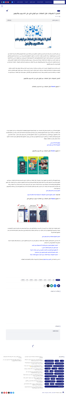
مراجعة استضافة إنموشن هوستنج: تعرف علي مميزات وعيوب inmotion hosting (34, 372)
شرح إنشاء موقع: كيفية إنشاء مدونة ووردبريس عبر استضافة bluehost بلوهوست (12, 360)
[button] (55, 285)
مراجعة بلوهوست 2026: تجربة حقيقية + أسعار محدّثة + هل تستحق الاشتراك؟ (33, 378)
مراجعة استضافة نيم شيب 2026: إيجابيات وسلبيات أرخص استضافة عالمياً (33, 369)
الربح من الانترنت (8, 5)
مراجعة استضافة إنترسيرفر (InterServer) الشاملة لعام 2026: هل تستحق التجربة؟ (34, 387)
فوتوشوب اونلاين (20, 2)
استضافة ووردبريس (59, 363)
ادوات (3, 5)
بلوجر (62, 376)
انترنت (56, 368)
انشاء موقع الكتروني (59, 371)
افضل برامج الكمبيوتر (49, 363)
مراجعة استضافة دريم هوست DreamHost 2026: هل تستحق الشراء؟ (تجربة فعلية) (33, 384)
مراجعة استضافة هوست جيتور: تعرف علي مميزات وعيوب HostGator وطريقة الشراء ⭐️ (33, 366)
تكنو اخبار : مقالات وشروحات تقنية (48, 392)
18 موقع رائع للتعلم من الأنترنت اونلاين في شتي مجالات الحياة (44, 250)
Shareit (53, 86)
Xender (53, 151)
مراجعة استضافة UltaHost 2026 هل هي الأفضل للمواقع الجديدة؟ (34, 381)
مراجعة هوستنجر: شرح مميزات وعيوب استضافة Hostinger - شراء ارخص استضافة (34, 360)
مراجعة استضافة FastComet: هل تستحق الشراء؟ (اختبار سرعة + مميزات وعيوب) (34, 363)
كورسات (49, 5)
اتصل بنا (26, 2)
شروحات (15, 5)
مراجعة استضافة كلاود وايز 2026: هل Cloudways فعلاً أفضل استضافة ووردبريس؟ (33, 375)
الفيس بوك (48, 259)
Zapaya (53, 198)
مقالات (45, 5)
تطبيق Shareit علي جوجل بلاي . (53, 145)
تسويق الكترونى (60, 378)
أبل (58, 10)
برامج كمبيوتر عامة (49, 373)
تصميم (53, 378)
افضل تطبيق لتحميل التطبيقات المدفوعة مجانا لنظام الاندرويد (41, 194)
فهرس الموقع (32, 2)
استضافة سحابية (50, 360)
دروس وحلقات (52, 381)
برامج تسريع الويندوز (59, 373)
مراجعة (63, 5)
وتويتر (44, 259)
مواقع (53, 5)
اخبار (57, 360)
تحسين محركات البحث (52, 376)
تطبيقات (47, 378)
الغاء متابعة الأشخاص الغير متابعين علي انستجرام (46, 252)
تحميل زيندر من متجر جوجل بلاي (53, 190)
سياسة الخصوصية (48, 2)
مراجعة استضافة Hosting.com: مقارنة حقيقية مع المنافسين (34, 357)
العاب (62, 368)
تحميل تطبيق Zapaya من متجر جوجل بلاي (51, 236)
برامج (58, 5)
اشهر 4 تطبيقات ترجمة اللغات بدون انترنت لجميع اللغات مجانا (44, 254)
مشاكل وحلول (40, 5)
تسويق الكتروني (33, 5)
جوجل (62, 381)
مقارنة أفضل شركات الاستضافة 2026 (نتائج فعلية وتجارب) (12, 357)
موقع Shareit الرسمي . (55, 142)
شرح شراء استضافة (25, 5)
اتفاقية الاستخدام (40, 2)
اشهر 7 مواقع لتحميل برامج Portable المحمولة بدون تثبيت (45, 245)
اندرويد (18, 5)
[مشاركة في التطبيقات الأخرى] (44, 285)
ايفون (52, 371)
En (14, 2)
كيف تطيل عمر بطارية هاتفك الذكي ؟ (50, 247)
